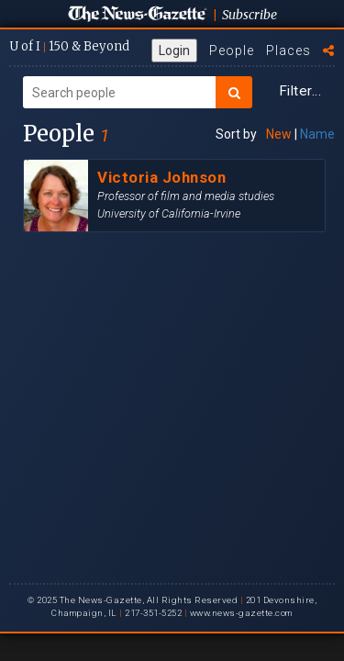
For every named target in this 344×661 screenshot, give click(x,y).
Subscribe (249, 14)
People (231, 50)
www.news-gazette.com (241, 613)
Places (288, 50)
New (279, 134)
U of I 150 (69, 46)
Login (174, 50)
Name (317, 134)
